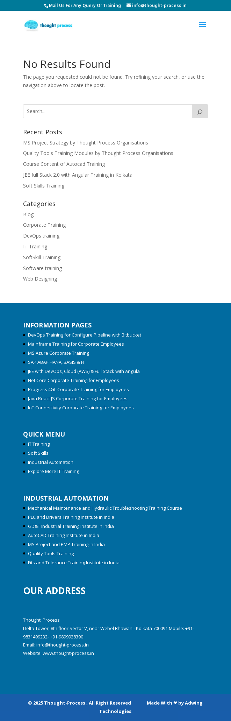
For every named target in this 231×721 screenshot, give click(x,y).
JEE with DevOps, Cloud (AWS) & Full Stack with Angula (84, 371)
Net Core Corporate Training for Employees (73, 380)
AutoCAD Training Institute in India (63, 535)
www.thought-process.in (68, 653)
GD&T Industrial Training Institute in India (71, 526)
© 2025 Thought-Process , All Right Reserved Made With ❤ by (106, 703)
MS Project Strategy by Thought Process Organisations (85, 142)
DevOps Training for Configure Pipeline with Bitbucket (84, 335)
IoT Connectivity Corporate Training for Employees (81, 407)
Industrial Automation (50, 462)
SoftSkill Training (41, 257)
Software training (42, 268)
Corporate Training (44, 224)
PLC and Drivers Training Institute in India (71, 517)
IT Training (35, 246)
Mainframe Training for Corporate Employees (76, 344)
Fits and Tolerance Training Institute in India (74, 562)
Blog (28, 214)
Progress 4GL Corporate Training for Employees (78, 389)
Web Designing (40, 278)
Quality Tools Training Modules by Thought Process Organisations (98, 153)
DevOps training (41, 235)
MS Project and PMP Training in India (66, 544)
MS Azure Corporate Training (58, 353)
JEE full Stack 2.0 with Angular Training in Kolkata (77, 174)
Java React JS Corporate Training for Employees (78, 398)
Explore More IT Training (53, 471)
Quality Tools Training (51, 553)
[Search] (200, 111)
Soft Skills (38, 453)
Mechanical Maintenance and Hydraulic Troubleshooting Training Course (105, 508)
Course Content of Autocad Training (64, 164)
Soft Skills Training (43, 185)
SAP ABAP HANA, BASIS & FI (56, 362)
